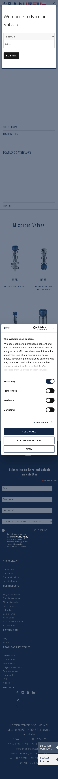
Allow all (29, 431)
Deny (29, 449)
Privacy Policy (21, 537)
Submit (11, 55)
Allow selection (29, 440)
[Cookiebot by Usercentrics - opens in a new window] (35, 328)
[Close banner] (53, 328)
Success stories (45, 759)
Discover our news (46, 747)
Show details (41, 422)
